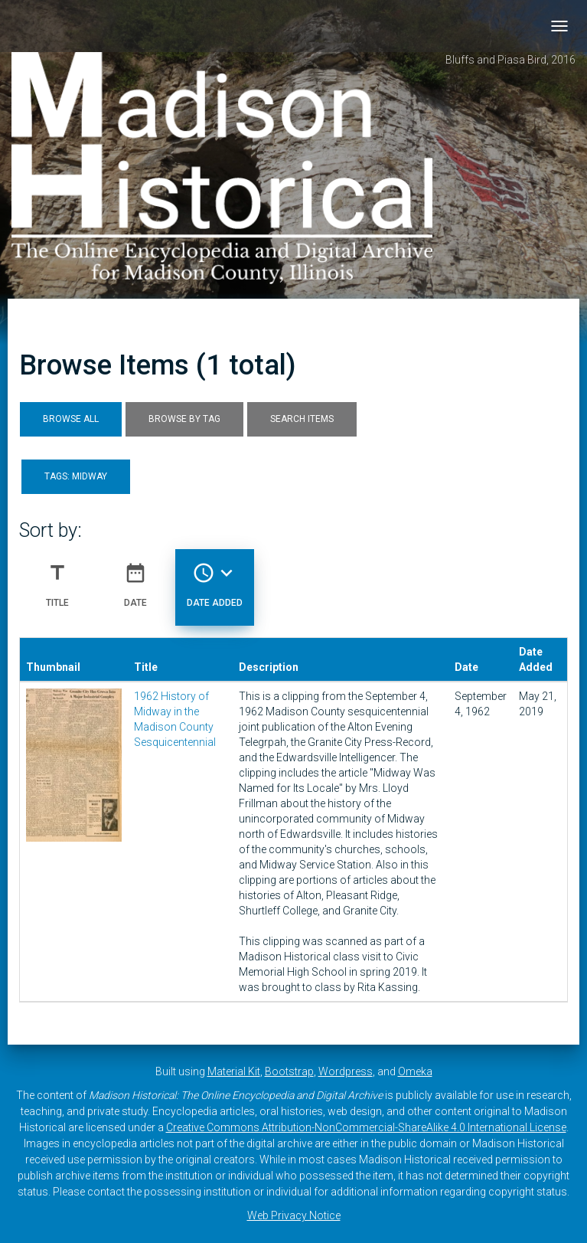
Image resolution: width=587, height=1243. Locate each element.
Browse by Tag (184, 419)
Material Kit (233, 1071)
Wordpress (345, 1071)
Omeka (415, 1071)
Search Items (302, 419)
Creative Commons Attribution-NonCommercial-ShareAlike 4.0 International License (366, 1127)
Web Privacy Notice (294, 1215)
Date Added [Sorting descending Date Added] (215, 579)
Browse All (71, 419)
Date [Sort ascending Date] (135, 579)
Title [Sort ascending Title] (57, 579)
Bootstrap (289, 1071)
